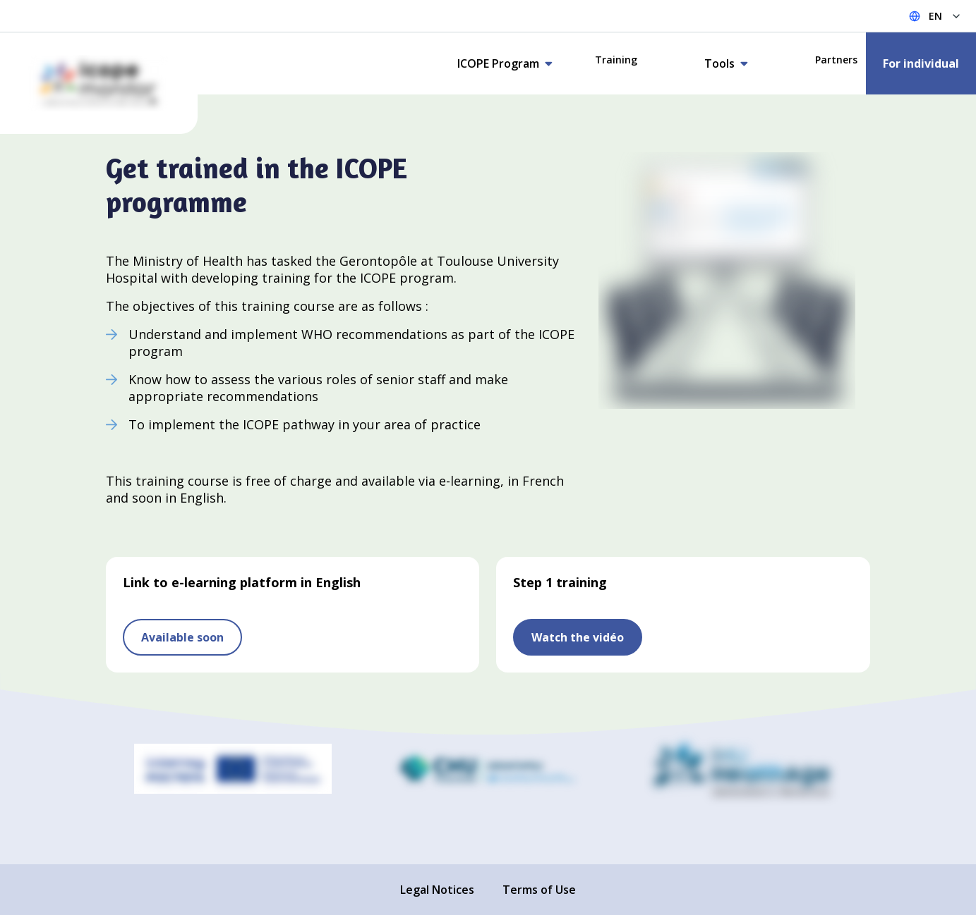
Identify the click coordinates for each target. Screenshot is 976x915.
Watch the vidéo (577, 637)
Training (616, 59)
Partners (836, 59)
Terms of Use (539, 889)
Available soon (182, 637)
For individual (921, 63)
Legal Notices (437, 889)
